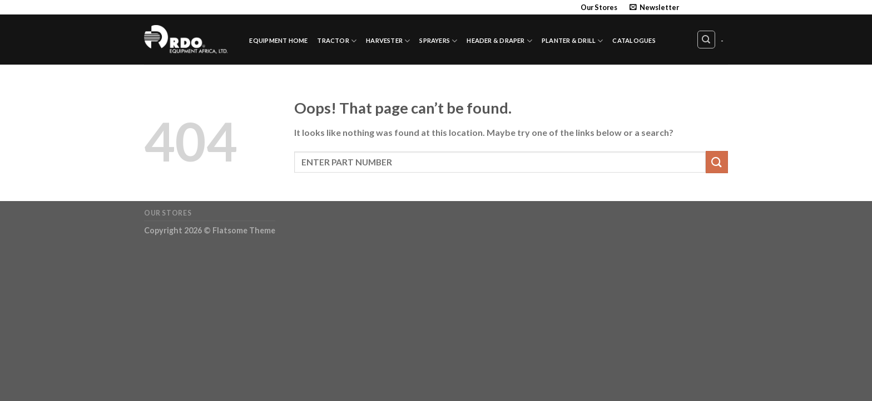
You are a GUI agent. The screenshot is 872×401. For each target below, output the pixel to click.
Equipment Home (278, 40)
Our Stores (599, 7)
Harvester (388, 41)
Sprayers (438, 41)
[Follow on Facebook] (690, 7)
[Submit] (717, 162)
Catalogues (633, 40)
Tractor (336, 41)
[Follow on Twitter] (711, 7)
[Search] (706, 39)
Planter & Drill (572, 41)
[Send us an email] (722, 7)
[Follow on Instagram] (701, 7)
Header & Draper (499, 41)
